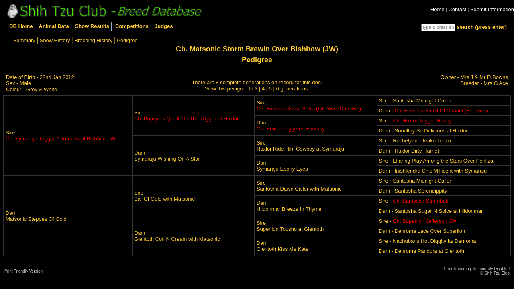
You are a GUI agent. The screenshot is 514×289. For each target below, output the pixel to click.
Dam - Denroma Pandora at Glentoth (421, 251)
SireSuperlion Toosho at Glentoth (290, 226)
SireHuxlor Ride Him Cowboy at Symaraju (300, 146)
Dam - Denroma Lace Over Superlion (422, 231)
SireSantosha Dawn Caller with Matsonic (299, 186)
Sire (61, 136)
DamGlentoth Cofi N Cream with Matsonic (177, 236)
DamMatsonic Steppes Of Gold (36, 216)
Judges (164, 26)
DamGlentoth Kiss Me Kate (282, 246)
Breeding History (94, 40)
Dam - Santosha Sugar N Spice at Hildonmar (431, 211)
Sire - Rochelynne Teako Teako (415, 141)
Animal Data (54, 26)
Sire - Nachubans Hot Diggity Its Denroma (427, 241)
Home (437, 9)
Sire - (415, 121)
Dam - (433, 111)
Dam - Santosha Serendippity (413, 191)
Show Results (92, 26)
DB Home (21, 26)
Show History (55, 40)
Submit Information (492, 9)
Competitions (132, 26)
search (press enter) (482, 27)
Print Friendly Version (23, 271)
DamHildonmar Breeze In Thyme (289, 206)
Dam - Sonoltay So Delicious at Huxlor (423, 131)
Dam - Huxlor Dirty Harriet (409, 151)
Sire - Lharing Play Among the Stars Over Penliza (436, 161)
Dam (291, 126)
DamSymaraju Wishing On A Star (167, 156)
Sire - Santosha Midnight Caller (415, 101)
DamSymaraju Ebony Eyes (282, 166)
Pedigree (127, 40)
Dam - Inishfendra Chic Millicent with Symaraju (433, 171)
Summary (24, 40)
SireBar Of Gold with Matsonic (164, 196)
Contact (457, 9)
